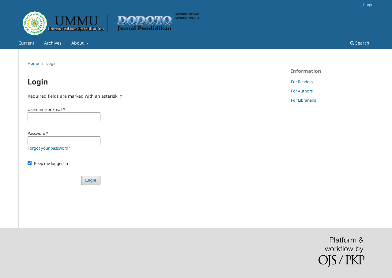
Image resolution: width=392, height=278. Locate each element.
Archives (53, 43)
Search (359, 43)
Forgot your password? (49, 148)
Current (26, 43)
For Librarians (303, 100)
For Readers (302, 81)
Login (368, 4)
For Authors (302, 91)
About (78, 43)
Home (33, 63)
